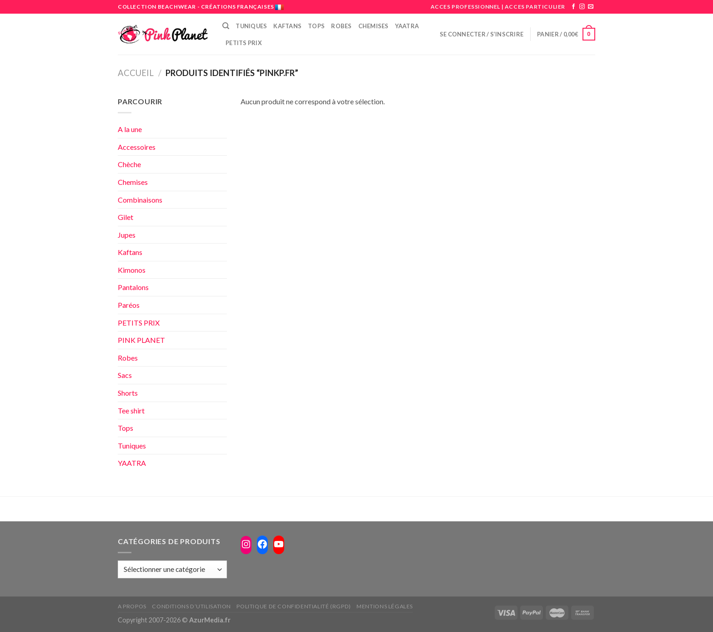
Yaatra (407, 26)
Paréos (129, 305)
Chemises (373, 26)
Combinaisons (140, 199)
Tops (316, 26)
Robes (341, 26)
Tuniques (251, 26)
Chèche (129, 164)
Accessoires (137, 147)
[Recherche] (225, 26)
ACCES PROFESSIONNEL (465, 6)
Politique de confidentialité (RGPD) (293, 606)
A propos (132, 606)
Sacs (125, 375)
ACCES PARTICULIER (535, 6)
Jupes (127, 234)
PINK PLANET (141, 340)
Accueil (136, 73)
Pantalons (133, 287)
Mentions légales (384, 606)
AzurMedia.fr (210, 620)
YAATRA (132, 463)
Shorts (128, 392)
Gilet (125, 217)
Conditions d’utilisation (191, 606)
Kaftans (287, 26)
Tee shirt (131, 410)
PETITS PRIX (244, 42)
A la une (130, 129)
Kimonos (132, 269)
